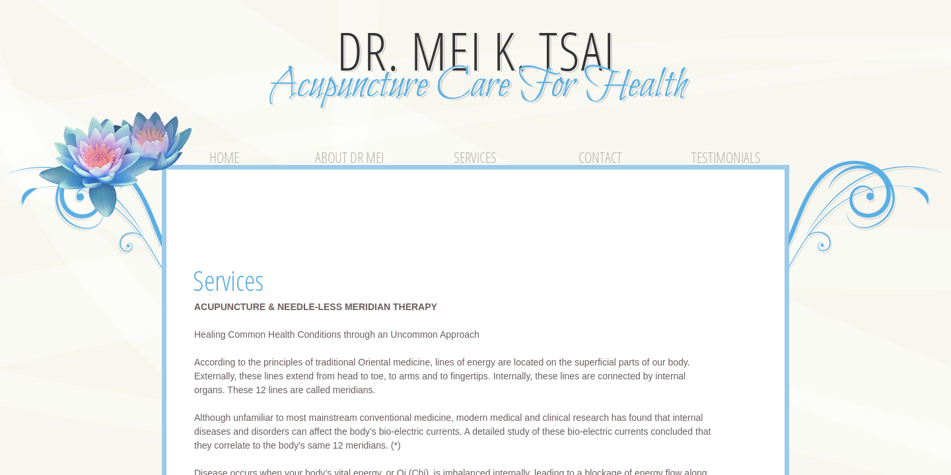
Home (224, 157)
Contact (600, 157)
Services (475, 157)
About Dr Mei (349, 157)
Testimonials (726, 157)
